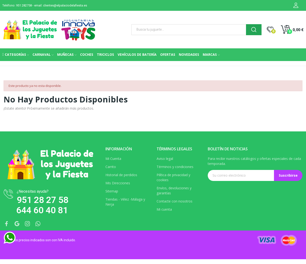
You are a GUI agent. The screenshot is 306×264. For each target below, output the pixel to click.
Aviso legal (165, 158)
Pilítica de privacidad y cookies (173, 177)
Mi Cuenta (113, 158)
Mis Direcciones (117, 183)
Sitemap (111, 191)
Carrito (110, 166)
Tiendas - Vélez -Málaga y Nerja (125, 202)
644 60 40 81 (42, 210)
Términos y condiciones (175, 166)
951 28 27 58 (42, 200)
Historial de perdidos (121, 175)
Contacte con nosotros (174, 201)
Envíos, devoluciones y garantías (174, 190)
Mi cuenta (164, 209)
